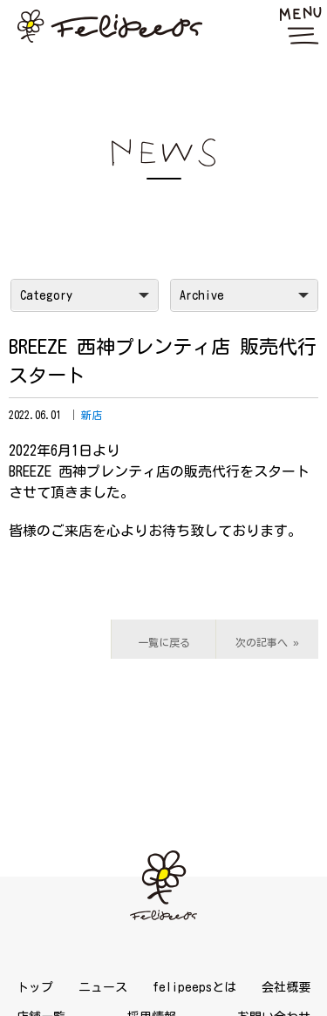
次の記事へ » (267, 642)
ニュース (102, 987)
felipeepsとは (194, 987)
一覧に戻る (164, 642)
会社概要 (286, 987)
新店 (91, 415)
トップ (35, 987)
